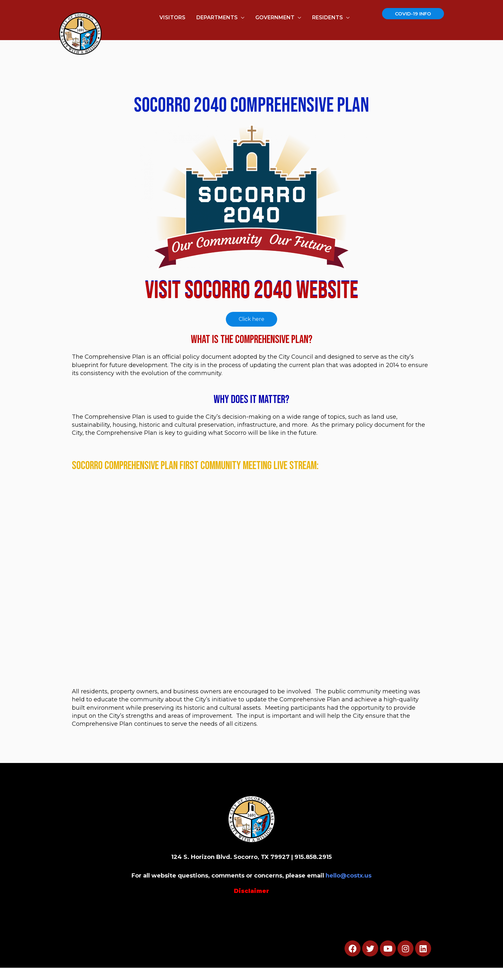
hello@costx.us (349, 875)
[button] (251, 319)
